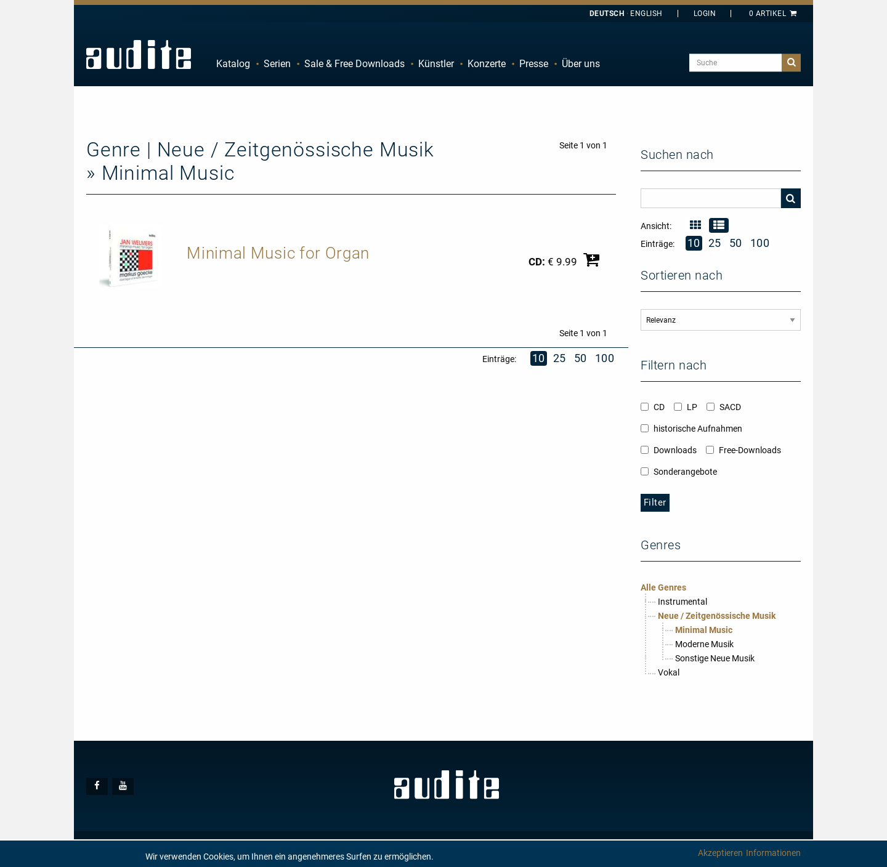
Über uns (581, 64)
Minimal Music (703, 630)
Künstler (436, 64)
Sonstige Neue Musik (715, 658)
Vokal (668, 672)
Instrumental (682, 602)
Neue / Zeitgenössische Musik (717, 616)
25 (559, 358)
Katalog (233, 64)
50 (580, 358)
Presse (533, 64)
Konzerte (487, 64)
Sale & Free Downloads (354, 64)
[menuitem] (233, 64)
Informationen (773, 853)
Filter (655, 502)
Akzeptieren (720, 853)
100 (605, 358)
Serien (277, 64)
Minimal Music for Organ (278, 253)
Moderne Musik (704, 644)
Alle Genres (663, 587)
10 (538, 358)
